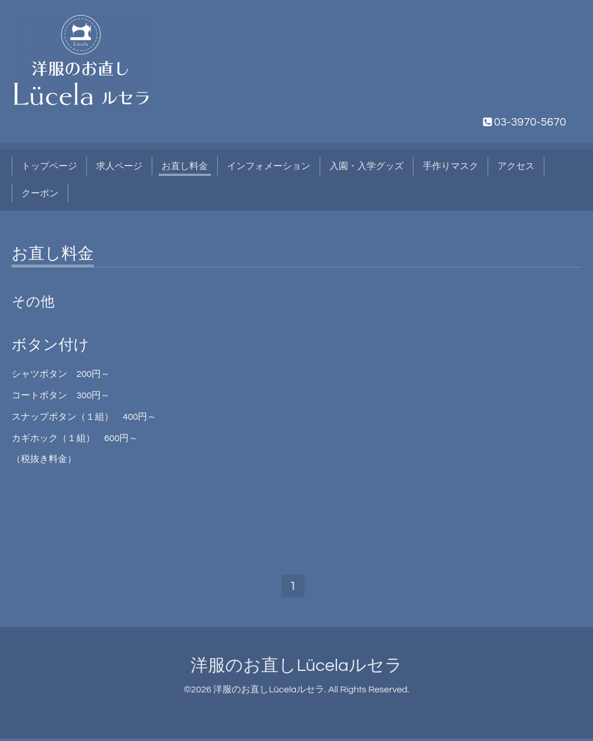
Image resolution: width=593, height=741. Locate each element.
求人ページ (119, 166)
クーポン (39, 193)
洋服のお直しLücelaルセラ (296, 668)
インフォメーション (268, 166)
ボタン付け (50, 345)
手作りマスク (450, 166)
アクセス (516, 166)
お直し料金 (185, 166)
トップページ (49, 166)
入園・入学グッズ (367, 166)
